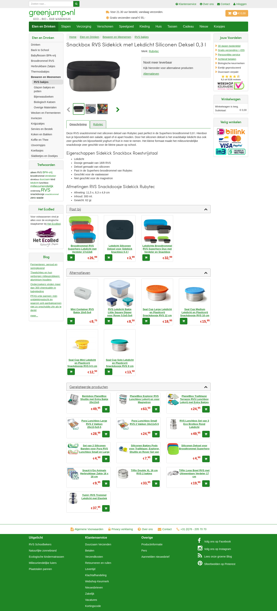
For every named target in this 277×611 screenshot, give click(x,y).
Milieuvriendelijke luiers (43, 562)
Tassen (172, 26)
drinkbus (34, 179)
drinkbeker (50, 176)
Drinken (35, 44)
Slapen (66, 26)
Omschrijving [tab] (78, 124)
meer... (34, 315)
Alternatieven (151, 73)
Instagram (214, 548)
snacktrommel (52, 194)
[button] (69, 110)
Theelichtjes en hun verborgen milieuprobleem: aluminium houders (45, 276)
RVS (45, 190)
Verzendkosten (94, 556)
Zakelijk (89, 593)
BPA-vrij (47, 172)
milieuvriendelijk (41, 186)
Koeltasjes (37, 150)
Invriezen (36, 118)
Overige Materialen (45, 107)
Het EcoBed (53, 223)
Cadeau (188, 26)
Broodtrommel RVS (42, 60)
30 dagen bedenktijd (229, 45)
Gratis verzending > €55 (231, 50)
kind (53, 179)
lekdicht (34, 183)
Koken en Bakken (41, 134)
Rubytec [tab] (98, 124)
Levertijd (90, 569)
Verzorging (84, 26)
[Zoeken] (76, 4)
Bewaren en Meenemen (46, 77)
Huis (159, 26)
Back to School (40, 50)
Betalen (89, 550)
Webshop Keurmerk (97, 581)
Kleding (144, 26)
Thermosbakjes (40, 71)
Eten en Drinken (43, 26)
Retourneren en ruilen (98, 562)
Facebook (214, 540)
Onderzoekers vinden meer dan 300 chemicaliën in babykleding (45, 288)
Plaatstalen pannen (40, 569)
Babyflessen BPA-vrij (43, 55)
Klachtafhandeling (96, 575)
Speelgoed (126, 26)
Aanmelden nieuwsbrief (155, 556)
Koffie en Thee (39, 139)
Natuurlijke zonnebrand (43, 550)
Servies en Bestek (42, 129)
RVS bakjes (41, 82)
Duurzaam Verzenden (98, 544)
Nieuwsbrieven (94, 587)
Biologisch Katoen (44, 102)
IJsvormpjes (38, 145)
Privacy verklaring (120, 529)
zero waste (36, 197)
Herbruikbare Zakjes (43, 66)
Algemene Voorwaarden (87, 529)
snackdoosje (37, 194)
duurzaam (45, 179)
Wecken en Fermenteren (46, 112)
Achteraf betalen (227, 59)
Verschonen (105, 26)
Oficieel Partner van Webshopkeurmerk (231, 85)
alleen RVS (36, 172)
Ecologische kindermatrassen (46, 556)
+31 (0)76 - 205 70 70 (191, 529)
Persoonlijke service (229, 54)
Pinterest (216, 563)
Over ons (145, 529)
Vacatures (91, 599)
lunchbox (43, 183)
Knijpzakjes (38, 123)
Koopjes (219, 26)
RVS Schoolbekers (40, 544)
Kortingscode (93, 606)
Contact (165, 529)
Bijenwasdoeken (43, 96)
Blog (215, 555)
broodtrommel (37, 176)
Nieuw (203, 26)
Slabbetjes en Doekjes (44, 155)
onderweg (35, 190)
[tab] (138, 209)
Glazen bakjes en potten (44, 89)
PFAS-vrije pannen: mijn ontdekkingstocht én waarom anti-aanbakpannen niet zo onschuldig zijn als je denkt (45, 303)
